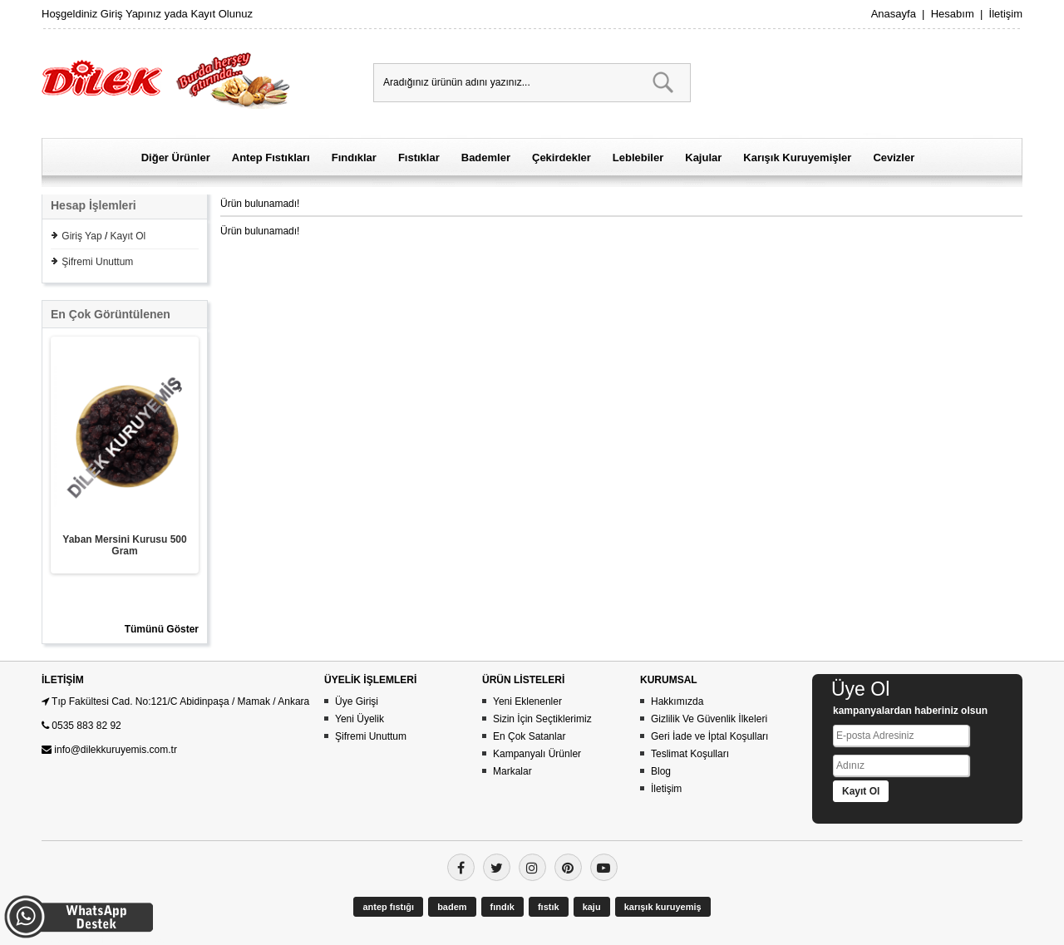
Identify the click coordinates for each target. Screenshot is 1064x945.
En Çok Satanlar (529, 736)
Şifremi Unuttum (97, 262)
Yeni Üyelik (359, 719)
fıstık (548, 907)
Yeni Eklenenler (527, 701)
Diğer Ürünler (175, 157)
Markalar (512, 771)
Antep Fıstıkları (271, 157)
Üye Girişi (356, 701)
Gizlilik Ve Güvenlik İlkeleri (709, 719)
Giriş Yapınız (131, 13)
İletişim (1005, 13)
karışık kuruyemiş (663, 907)
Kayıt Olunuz (221, 13)
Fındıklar (354, 157)
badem (451, 907)
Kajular (703, 157)
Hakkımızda (677, 701)
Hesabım (952, 13)
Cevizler (893, 157)
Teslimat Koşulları (690, 754)
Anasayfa (893, 13)
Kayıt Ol (128, 236)
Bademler (485, 157)
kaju (592, 907)
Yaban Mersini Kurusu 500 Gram (124, 545)
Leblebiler (638, 157)
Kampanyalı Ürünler (537, 754)
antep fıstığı (388, 907)
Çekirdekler (561, 157)
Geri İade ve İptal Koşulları (709, 736)
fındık (502, 907)
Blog (661, 771)
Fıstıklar (419, 157)
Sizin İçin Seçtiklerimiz (542, 719)
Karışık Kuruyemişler (797, 157)
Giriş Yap (81, 236)
